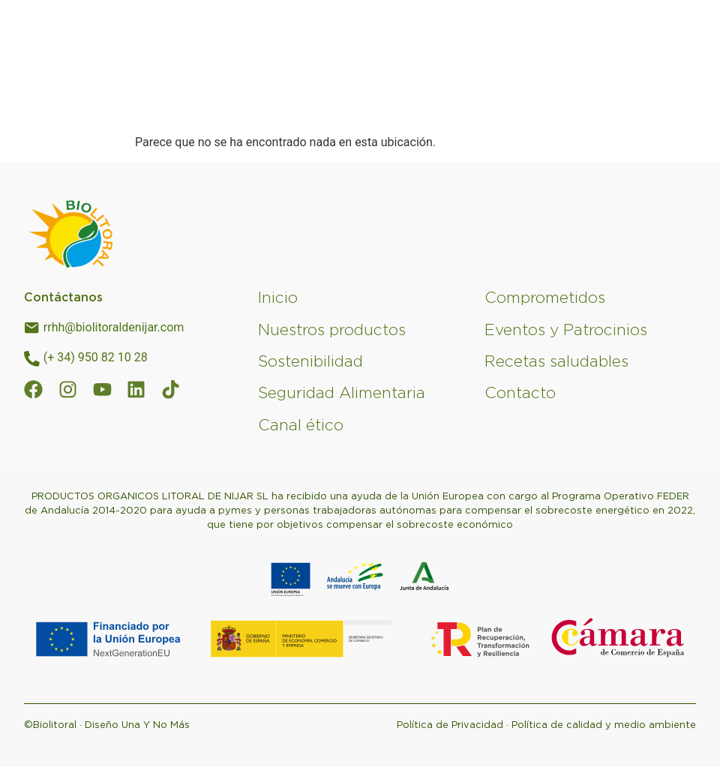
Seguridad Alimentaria (341, 392)
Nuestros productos (332, 329)
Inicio (278, 297)
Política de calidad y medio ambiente (604, 724)
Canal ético (301, 424)
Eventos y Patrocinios (565, 329)
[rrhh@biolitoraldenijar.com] (32, 329)
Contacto (520, 392)
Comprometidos (544, 297)
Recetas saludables (556, 361)
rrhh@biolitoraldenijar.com (114, 327)
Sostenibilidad (310, 361)
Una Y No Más (156, 724)
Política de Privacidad (450, 724)
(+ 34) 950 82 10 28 (96, 357)
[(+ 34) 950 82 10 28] (32, 359)
